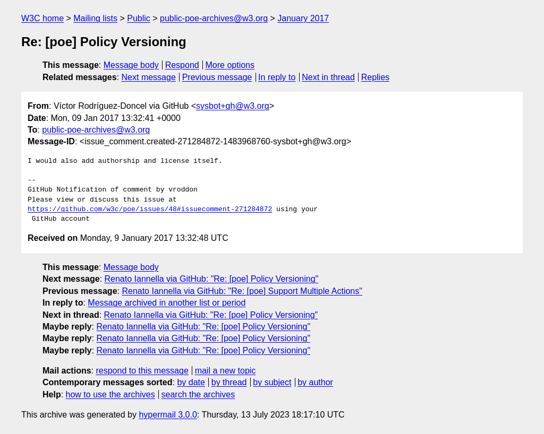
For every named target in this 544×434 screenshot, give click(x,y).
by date (191, 382)
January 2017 (303, 18)
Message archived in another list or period (166, 302)
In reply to (276, 77)
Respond (182, 65)
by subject (272, 382)
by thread (229, 382)
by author (315, 382)
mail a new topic (225, 370)
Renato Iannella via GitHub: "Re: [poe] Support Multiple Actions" (242, 291)
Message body (131, 65)
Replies (375, 77)
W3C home (42, 18)
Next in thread (328, 77)
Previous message (217, 77)
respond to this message (142, 370)
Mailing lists (95, 18)
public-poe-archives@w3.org (214, 18)
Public (138, 18)
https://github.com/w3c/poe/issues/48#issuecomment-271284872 (150, 209)
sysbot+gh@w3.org (232, 105)
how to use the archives (110, 394)
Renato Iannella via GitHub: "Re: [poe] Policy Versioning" (212, 278)
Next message (149, 77)
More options (230, 65)
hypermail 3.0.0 (168, 414)
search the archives (198, 394)
